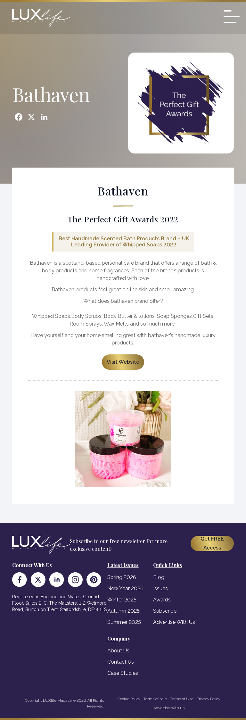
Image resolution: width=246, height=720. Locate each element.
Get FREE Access (212, 543)
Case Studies (122, 673)
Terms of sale (155, 699)
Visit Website (123, 362)
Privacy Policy (208, 699)
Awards (162, 600)
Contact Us (120, 662)
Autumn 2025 (123, 611)
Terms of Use (181, 699)
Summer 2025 (124, 622)
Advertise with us (168, 708)
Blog (158, 577)
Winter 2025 (121, 600)
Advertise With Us (174, 622)
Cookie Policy (129, 699)
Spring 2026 (121, 577)
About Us (118, 651)
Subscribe (164, 611)
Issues (160, 588)
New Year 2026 (125, 588)
